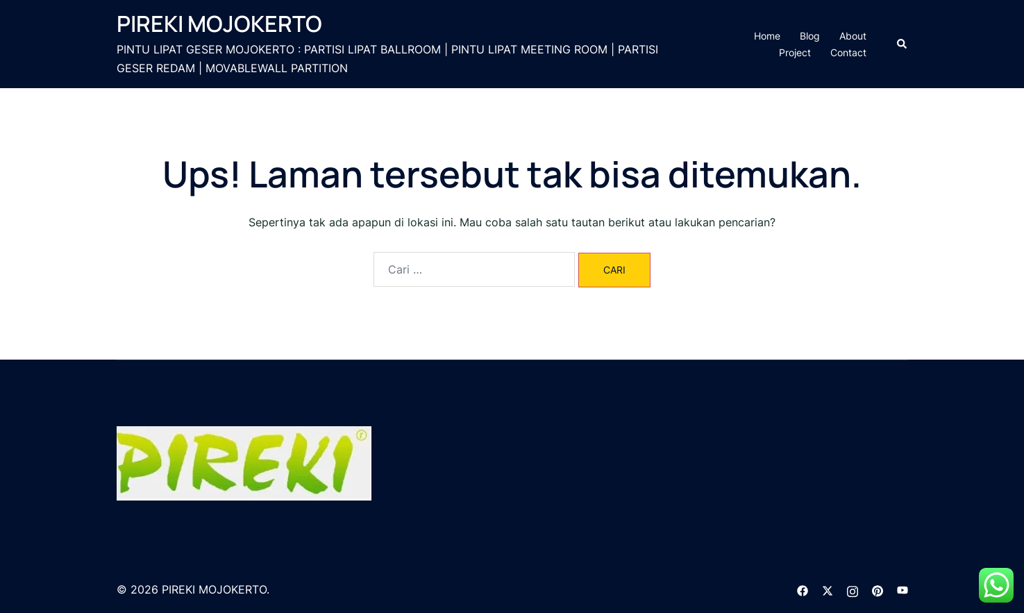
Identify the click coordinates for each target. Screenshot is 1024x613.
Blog (810, 36)
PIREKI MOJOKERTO (219, 23)
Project (795, 52)
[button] (902, 43)
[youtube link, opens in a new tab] (902, 589)
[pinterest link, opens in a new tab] (877, 589)
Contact (848, 52)
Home (767, 36)
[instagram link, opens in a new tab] (852, 589)
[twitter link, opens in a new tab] (827, 589)
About (852, 36)
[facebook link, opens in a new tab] (802, 589)
